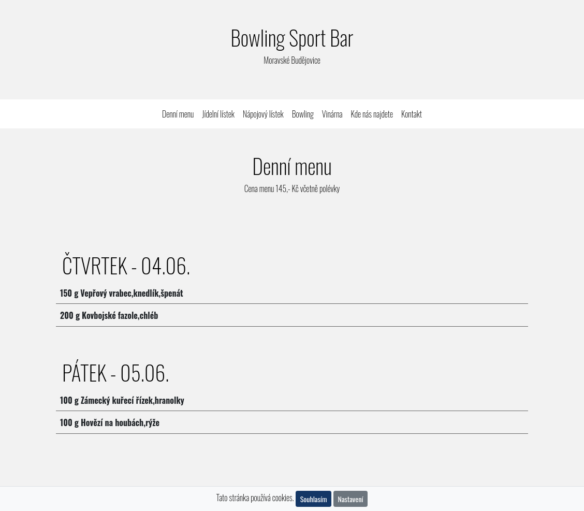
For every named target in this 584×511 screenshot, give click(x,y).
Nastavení (350, 498)
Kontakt (411, 114)
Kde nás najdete (372, 114)
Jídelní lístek (218, 114)
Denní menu (180, 113)
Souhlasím (313, 498)
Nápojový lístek (263, 114)
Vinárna (332, 114)
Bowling (303, 114)
